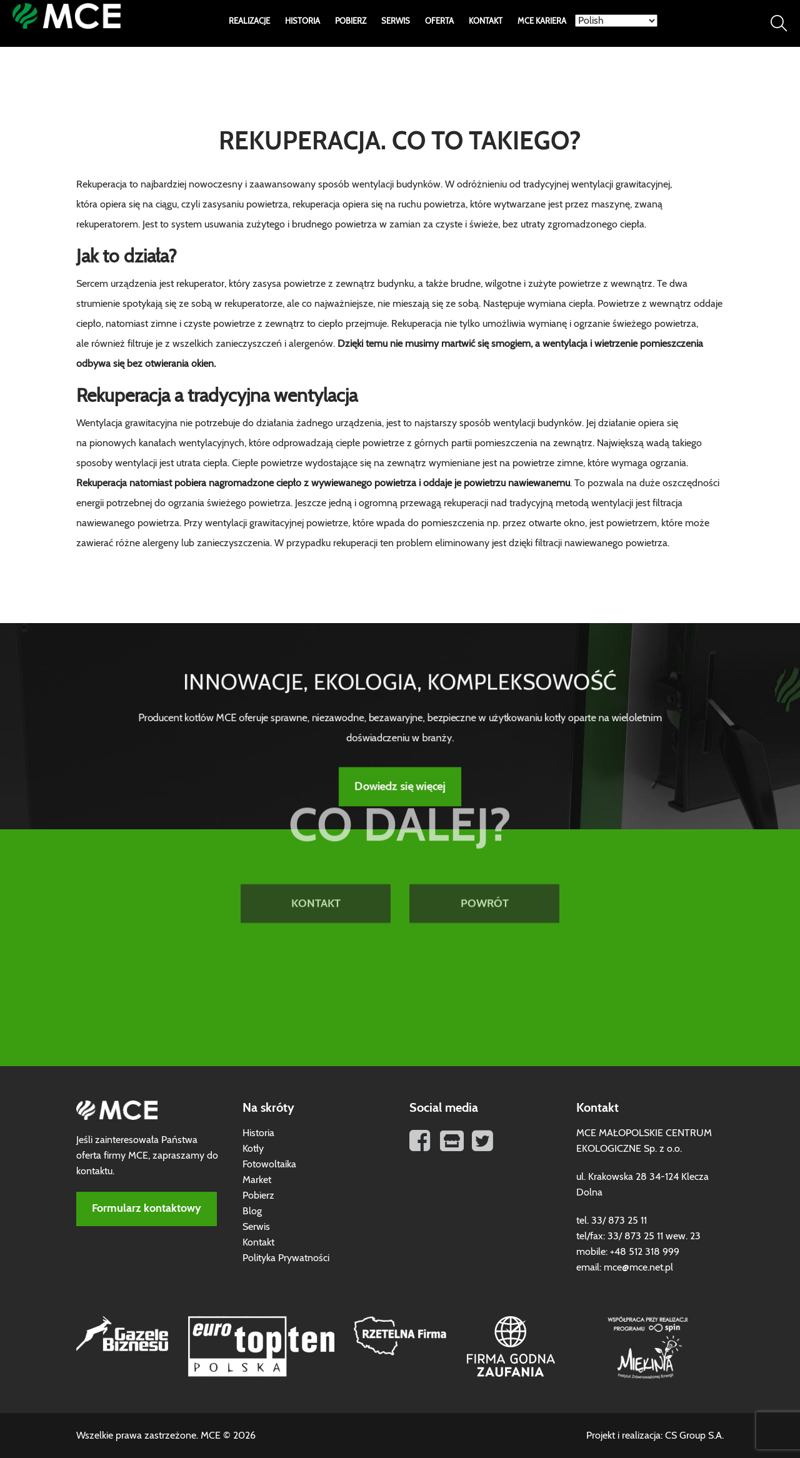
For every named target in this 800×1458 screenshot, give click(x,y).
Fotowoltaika (269, 1164)
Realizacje (249, 21)
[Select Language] (616, 20)
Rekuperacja (416, 324)
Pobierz (350, 21)
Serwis (395, 21)
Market (256, 1180)
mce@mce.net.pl (638, 1267)
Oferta (439, 21)
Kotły (253, 1149)
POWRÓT (485, 846)
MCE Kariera (542, 21)
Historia (302, 21)
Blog (252, 1211)
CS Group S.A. (694, 1436)
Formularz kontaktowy (146, 1208)
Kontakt (485, 21)
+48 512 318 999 (644, 1252)
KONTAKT (316, 846)
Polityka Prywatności (285, 1258)
